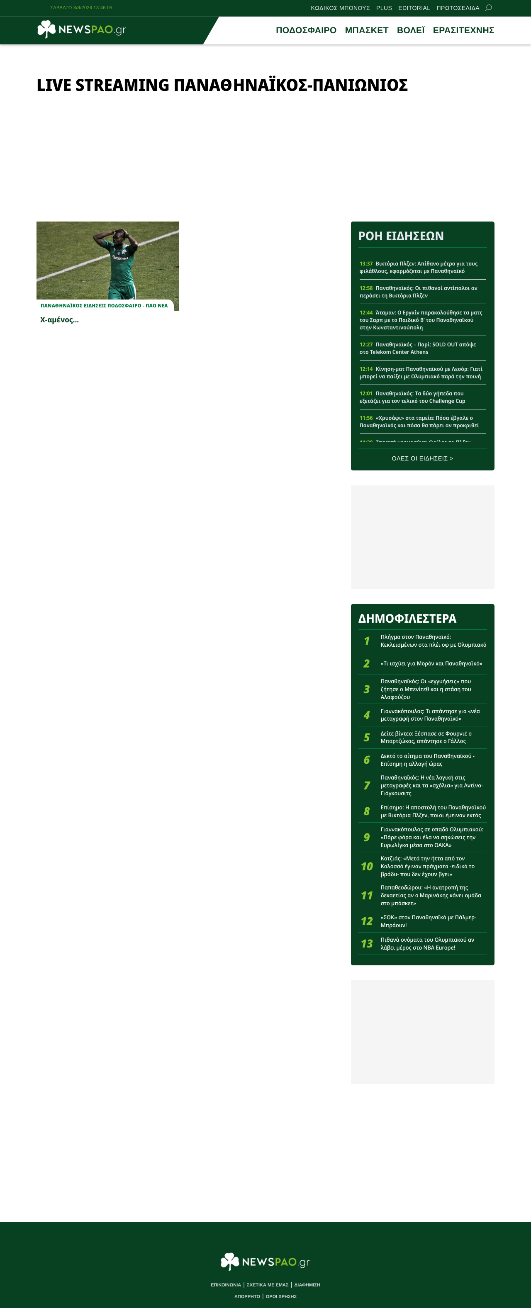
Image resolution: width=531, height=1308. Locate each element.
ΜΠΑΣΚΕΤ (367, 30)
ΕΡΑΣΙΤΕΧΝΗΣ (463, 30)
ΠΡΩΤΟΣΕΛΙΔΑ (458, 8)
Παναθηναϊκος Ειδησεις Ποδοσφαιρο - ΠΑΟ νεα (104, 305)
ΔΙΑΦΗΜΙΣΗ (307, 1285)
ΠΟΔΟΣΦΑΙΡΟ (306, 30)
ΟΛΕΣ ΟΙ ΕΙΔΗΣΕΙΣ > (423, 458)
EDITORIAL (414, 8)
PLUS (384, 8)
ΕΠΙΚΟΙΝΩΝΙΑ (226, 1285)
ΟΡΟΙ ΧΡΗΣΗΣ (281, 1296)
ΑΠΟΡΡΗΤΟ (247, 1296)
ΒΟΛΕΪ (411, 30)
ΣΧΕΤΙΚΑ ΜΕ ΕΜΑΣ (268, 1285)
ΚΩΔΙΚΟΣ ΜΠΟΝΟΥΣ (340, 8)
